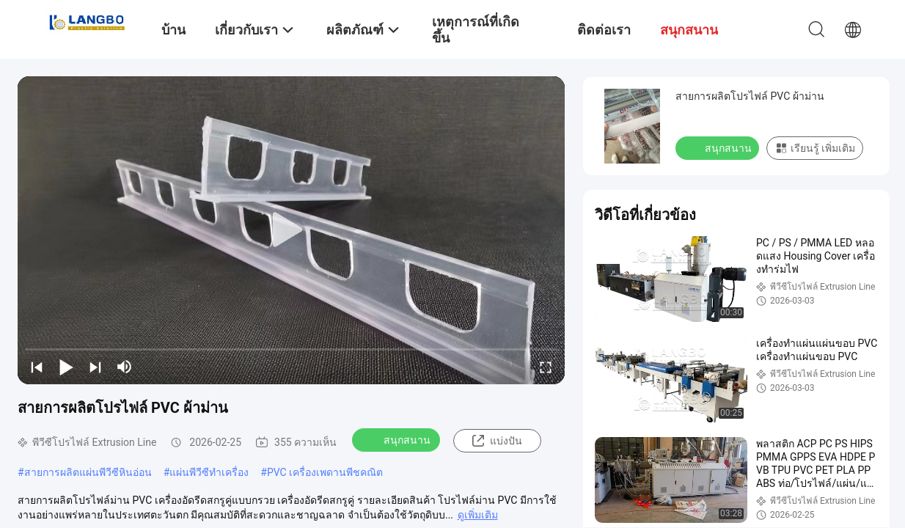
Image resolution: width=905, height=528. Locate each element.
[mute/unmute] (124, 367)
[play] (291, 230)
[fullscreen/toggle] (545, 367)
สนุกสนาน (397, 439)
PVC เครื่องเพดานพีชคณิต (325, 472)
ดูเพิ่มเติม (478, 515)
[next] (95, 367)
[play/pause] (66, 367)
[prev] (36, 367)
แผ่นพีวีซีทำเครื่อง (209, 472)
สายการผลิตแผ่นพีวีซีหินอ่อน (88, 472)
